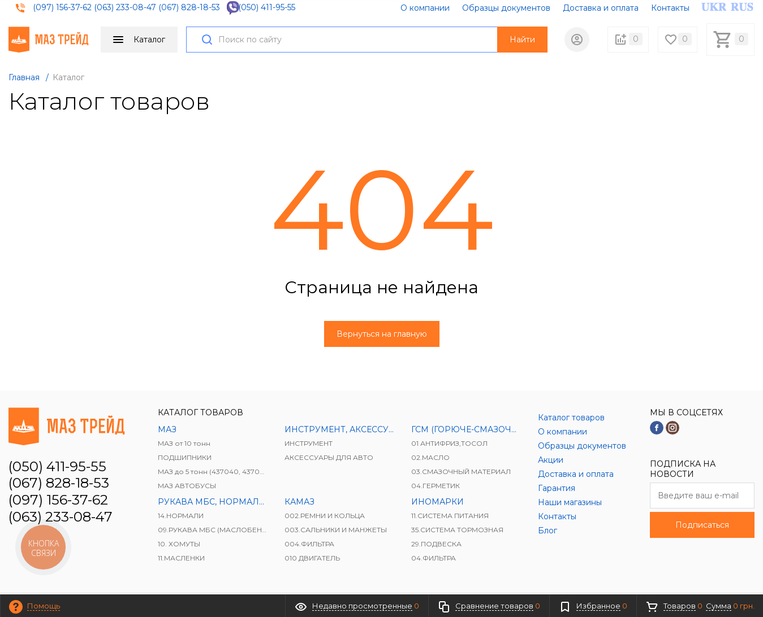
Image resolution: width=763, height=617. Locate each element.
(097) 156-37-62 (62, 7)
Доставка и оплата (601, 8)
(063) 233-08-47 (125, 7)
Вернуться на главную (382, 334)
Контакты (670, 8)
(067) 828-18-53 (189, 7)
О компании (425, 8)
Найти (522, 39)
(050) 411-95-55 (266, 7)
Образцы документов (506, 8)
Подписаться (702, 525)
